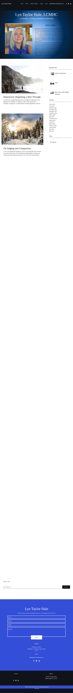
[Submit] (66, 587)
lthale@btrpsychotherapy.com (56, 3)
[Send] (36, 637)
